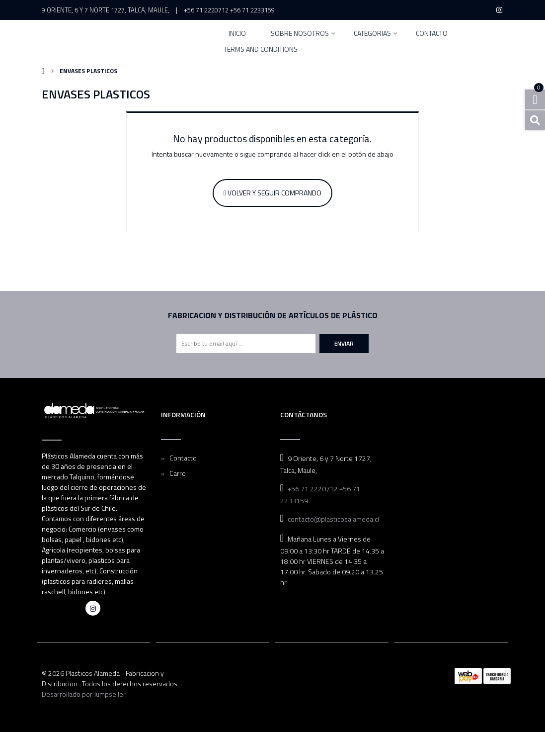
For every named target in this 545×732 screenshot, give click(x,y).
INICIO (237, 34)
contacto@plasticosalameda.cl (333, 519)
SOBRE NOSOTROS (300, 34)
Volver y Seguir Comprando (272, 192)
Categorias (372, 34)
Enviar (344, 343)
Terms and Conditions (261, 50)
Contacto (432, 34)
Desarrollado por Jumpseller (83, 694)
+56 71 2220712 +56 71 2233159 (229, 10)
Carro (177, 473)
